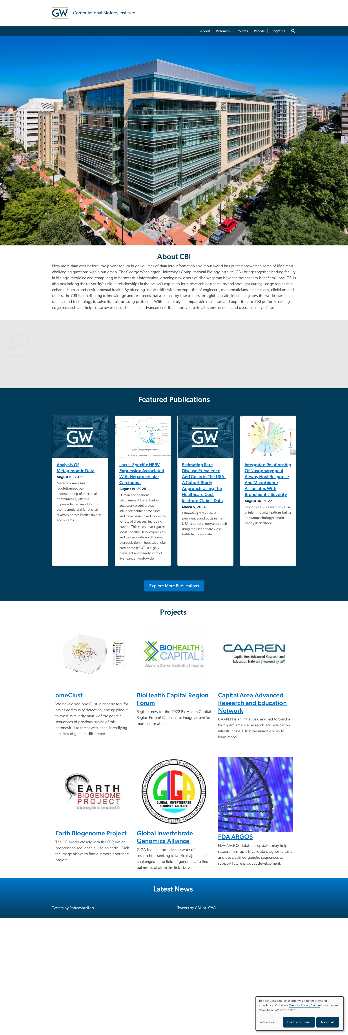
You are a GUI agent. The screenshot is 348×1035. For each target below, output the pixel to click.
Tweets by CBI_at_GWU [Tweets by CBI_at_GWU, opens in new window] (197, 908)
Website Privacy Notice (304, 1005)
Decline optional (298, 1022)
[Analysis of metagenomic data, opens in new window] (80, 468)
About (205, 31)
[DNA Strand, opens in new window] (255, 794)
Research (223, 31)
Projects (242, 31)
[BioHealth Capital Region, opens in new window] (174, 654)
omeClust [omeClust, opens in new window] (69, 695)
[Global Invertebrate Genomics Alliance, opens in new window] (174, 792)
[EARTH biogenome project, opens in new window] (93, 792)
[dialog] (300, 1013)
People (259, 31)
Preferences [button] (266, 1022)
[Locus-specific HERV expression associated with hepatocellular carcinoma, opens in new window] (142, 474)
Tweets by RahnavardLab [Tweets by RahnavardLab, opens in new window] (73, 908)
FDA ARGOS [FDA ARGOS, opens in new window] (235, 837)
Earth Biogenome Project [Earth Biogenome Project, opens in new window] (91, 833)
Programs (277, 31)
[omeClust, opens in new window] (93, 654)
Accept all (328, 1022)
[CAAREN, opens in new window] (255, 654)
